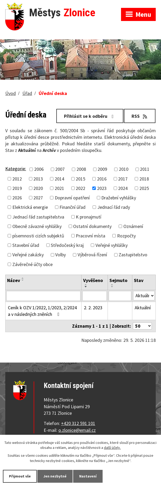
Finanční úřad (72, 207)
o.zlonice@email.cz (77, 430)
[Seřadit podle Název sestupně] (23, 280)
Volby (60, 255)
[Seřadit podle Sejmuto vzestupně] (112, 285)
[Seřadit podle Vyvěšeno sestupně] (86, 287)
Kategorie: (15, 169)
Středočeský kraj (67, 245)
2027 (38, 198)
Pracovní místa (90, 236)
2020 (38, 188)
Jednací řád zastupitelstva (38, 217)
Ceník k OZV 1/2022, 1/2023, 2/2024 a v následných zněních (42, 311)
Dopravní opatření (72, 198)
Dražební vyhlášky (118, 198)
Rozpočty (126, 236)
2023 (102, 188)
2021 (59, 188)
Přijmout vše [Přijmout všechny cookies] (20, 476)
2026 (17, 198)
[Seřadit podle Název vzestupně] (23, 278)
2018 (144, 179)
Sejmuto (118, 280)
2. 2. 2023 (93, 308)
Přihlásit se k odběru (90, 116)
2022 (80, 188)
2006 (39, 169)
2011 (144, 169)
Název (13, 280)
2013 (38, 179)
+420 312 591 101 (78, 423)
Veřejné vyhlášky (111, 245)
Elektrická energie (30, 207)
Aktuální (143, 308)
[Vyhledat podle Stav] (144, 295)
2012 (17, 179)
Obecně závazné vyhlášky (37, 226)
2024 (123, 188)
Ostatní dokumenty (92, 226)
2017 (123, 179)
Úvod (10, 93)
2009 (102, 169)
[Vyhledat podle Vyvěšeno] (94, 296)
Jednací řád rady (113, 207)
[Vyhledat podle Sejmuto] (120, 296)
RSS (140, 116)
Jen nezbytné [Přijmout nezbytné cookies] (55, 476)
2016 (102, 179)
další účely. (112, 447)
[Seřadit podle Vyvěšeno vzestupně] (86, 285)
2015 (80, 179)
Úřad (27, 93)
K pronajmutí (88, 217)
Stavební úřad (25, 245)
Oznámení (133, 226)
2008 (81, 169)
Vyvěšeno (93, 280)
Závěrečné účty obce (32, 264)
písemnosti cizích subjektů (38, 236)
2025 (144, 188)
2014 (59, 179)
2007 (60, 169)
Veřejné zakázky (28, 255)
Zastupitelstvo (133, 255)
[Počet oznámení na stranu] (142, 325)
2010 (123, 169)
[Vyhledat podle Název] (43, 296)
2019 (17, 188)
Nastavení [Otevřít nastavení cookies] (88, 476)
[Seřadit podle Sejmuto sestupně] (112, 287)
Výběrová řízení (92, 255)
